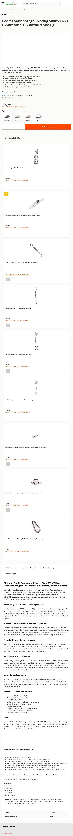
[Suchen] (58, 3)
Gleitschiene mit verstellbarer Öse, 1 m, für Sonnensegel (22, 215)
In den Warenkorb (48, 127)
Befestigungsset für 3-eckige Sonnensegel (18, 308)
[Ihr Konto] (65, 3)
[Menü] (2, 3)
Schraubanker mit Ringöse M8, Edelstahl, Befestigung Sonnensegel (25, 447)
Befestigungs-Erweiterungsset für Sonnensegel (19, 400)
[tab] (11, 568)
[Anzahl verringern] (4, 127)
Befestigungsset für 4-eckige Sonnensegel (18, 354)
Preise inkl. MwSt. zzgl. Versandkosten (14, 107)
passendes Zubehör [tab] (12, 138)
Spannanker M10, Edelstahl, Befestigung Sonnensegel (21, 262)
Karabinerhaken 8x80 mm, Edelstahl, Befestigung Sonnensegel (24, 539)
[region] (36, 351)
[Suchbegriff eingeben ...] (39, 3)
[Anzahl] (13, 127)
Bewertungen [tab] (11, 574)
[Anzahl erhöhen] (22, 127)
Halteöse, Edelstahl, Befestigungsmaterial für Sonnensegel (23, 493)
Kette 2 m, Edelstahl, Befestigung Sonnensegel (19, 168)
